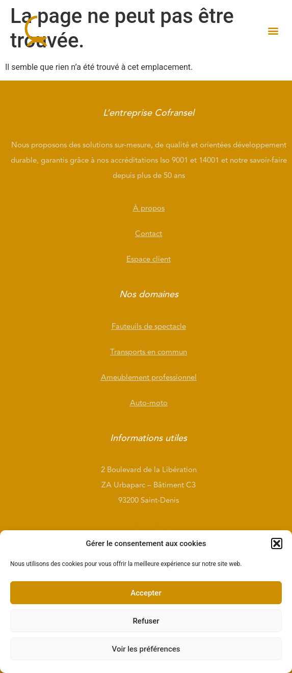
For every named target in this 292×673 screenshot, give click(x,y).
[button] (277, 543)
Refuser (145, 621)
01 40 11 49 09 (148, 526)
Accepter (145, 593)
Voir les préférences (146, 649)
